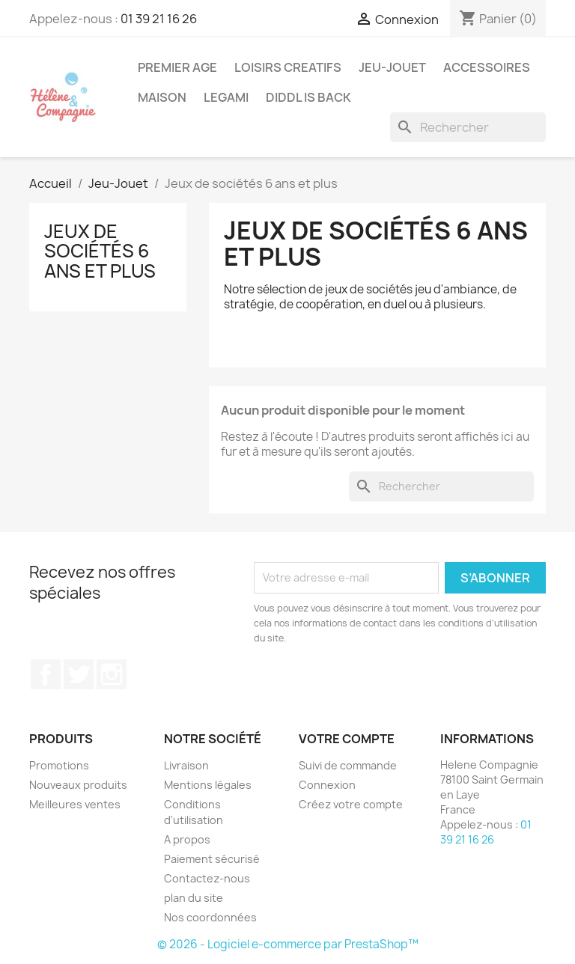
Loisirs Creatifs (287, 67)
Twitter (79, 674)
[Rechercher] (468, 127)
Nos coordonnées (210, 917)
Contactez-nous (207, 878)
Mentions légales (208, 785)
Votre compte (347, 738)
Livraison (186, 765)
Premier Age (177, 67)
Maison (162, 97)
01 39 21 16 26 (159, 18)
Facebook (46, 674)
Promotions (59, 765)
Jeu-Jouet (392, 67)
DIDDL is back (308, 97)
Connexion (327, 785)
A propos (187, 839)
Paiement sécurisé (212, 859)
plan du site (193, 898)
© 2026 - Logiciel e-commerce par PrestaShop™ (288, 944)
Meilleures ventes (75, 804)
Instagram (112, 674)
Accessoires (486, 67)
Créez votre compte (351, 804)
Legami (226, 97)
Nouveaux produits (78, 785)
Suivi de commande (348, 765)
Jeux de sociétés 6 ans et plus (100, 251)
